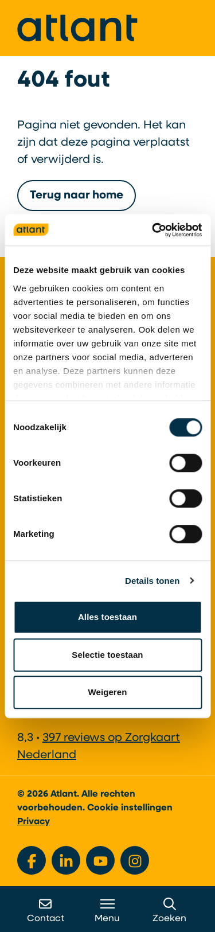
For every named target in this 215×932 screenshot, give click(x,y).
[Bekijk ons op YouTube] (100, 860)
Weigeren (107, 692)
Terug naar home (76, 195)
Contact (45, 910)
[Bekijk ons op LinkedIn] (66, 860)
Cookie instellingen (130, 808)
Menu (107, 910)
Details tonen (152, 581)
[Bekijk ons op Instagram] (134, 860)
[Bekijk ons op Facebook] (31, 860)
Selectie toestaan (107, 655)
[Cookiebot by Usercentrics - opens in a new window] (153, 230)
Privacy (33, 821)
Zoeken (169, 910)
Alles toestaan (107, 617)
